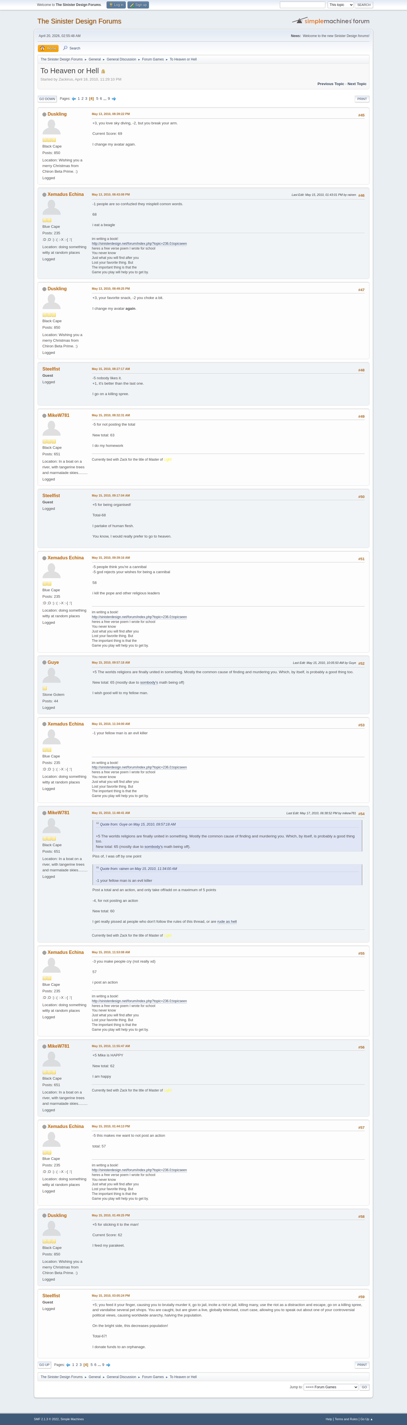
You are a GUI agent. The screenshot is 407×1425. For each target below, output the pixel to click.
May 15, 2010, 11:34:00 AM (111, 724)
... (105, 98)
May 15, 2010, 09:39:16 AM (111, 557)
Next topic (357, 84)
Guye (53, 662)
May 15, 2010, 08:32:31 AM (111, 415)
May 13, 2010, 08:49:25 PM (111, 288)
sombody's (149, 682)
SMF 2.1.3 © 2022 (46, 1419)
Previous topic (330, 84)
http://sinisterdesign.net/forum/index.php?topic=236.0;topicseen (139, 244)
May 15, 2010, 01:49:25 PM (111, 1215)
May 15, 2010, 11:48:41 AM (111, 813)
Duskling (57, 114)
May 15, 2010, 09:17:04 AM (111, 495)
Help (329, 1419)
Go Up (44, 1364)
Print (362, 99)
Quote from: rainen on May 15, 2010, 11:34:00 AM (138, 869)
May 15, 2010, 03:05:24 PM (111, 1295)
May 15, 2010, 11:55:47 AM (111, 1046)
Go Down (47, 99)
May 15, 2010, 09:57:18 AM (111, 662)
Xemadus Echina (65, 194)
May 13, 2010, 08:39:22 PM (111, 114)
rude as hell (227, 921)
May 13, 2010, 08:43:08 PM (111, 194)
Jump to (296, 1387)
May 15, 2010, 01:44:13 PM (111, 1126)
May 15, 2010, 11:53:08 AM (111, 952)
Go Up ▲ (366, 1419)
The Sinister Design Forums (79, 21)
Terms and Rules (346, 1419)
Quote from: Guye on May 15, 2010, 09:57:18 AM (138, 824)
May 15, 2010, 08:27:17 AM (111, 369)
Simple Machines (72, 1419)
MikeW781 (58, 415)
